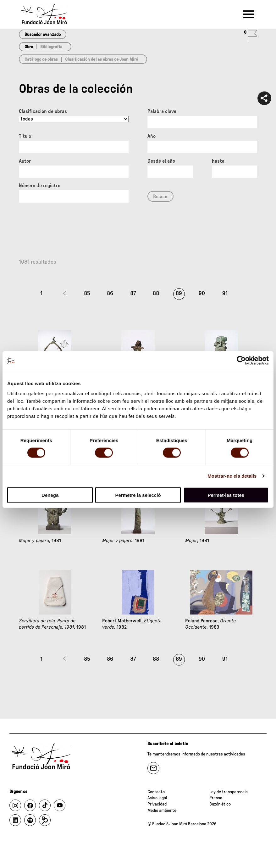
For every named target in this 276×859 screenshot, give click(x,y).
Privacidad (157, 804)
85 (87, 293)
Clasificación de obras (43, 111)
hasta (218, 161)
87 (133, 293)
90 (202, 293)
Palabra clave (161, 111)
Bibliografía (51, 47)
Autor (25, 161)
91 (225, 293)
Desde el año (161, 161)
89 (179, 293)
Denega (49, 494)
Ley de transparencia (228, 792)
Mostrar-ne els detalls (232, 476)
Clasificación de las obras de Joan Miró (101, 59)
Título (25, 136)
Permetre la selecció (138, 494)
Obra (29, 47)
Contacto (156, 792)
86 (110, 293)
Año (151, 136)
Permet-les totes (225, 494)
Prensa (215, 798)
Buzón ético (220, 804)
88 (156, 293)
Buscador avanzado (43, 34)
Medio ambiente (161, 810)
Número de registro (39, 185)
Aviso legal (157, 798)
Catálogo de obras (41, 59)
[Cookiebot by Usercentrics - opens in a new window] (241, 360)
